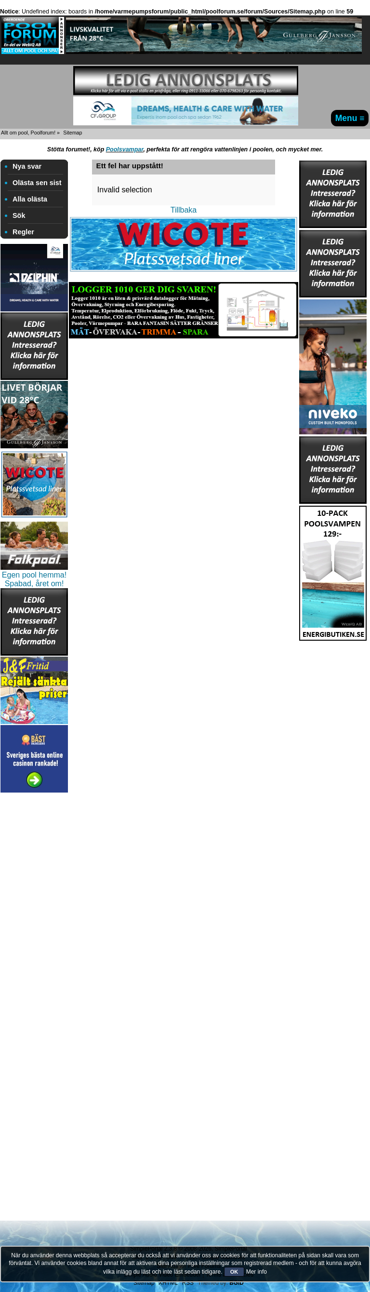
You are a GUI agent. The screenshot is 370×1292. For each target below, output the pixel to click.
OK (234, 1272)
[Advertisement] (34, 939)
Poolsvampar (125, 149)
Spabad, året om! (34, 583)
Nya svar (27, 166)
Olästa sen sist (37, 183)
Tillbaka (184, 210)
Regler (23, 232)
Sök (19, 215)
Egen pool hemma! (34, 575)
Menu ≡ (350, 118)
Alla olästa (30, 199)
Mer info (256, 1271)
